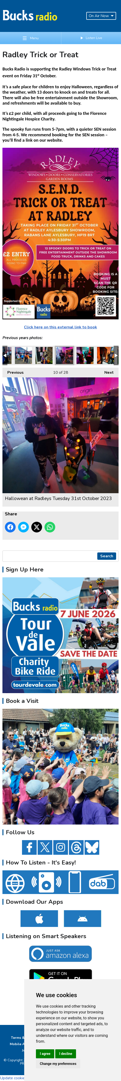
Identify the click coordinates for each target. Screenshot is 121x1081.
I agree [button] (45, 1054)
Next (106, 371)
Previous (13, 371)
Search (106, 556)
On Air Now (101, 16)
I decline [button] (65, 1054)
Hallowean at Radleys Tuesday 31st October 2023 (23, 355)
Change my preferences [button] (58, 1064)
